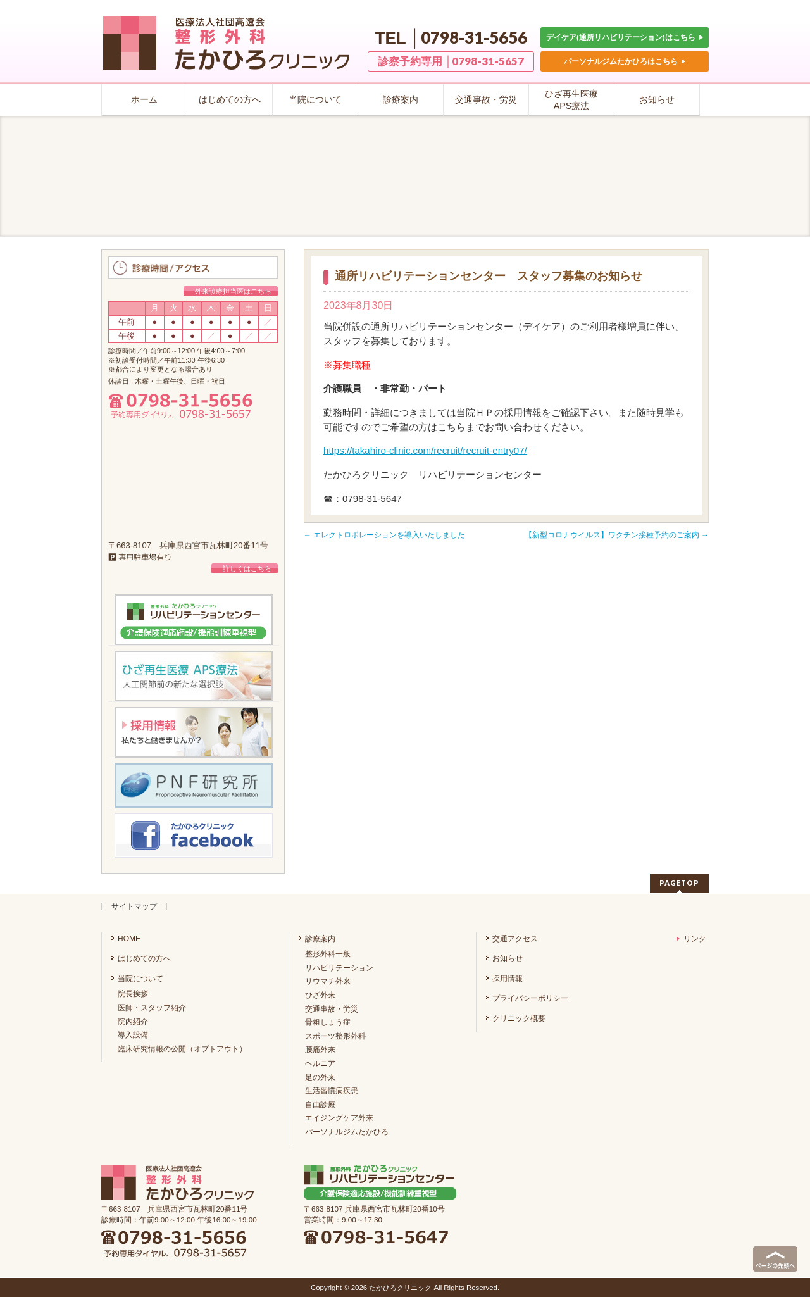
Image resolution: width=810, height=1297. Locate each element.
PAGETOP (679, 883)
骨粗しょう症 (328, 1022)
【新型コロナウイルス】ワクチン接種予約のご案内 (617, 534)
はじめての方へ (144, 958)
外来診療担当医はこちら (233, 291)
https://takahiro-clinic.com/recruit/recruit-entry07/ (425, 450)
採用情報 (507, 978)
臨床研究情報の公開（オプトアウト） (182, 1048)
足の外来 (320, 1077)
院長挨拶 (133, 993)
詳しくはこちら (247, 568)
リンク (691, 938)
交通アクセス (515, 938)
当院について (140, 978)
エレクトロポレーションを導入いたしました (384, 534)
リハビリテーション (339, 967)
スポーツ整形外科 (335, 1036)
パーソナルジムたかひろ (347, 1131)
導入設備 (133, 1035)
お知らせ (507, 958)
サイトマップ (134, 906)
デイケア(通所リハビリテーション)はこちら (624, 37)
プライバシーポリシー (530, 998)
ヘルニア (320, 1063)
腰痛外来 (320, 1049)
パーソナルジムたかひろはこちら (624, 61)
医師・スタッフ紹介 (152, 1007)
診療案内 (320, 938)
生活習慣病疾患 (331, 1090)
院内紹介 (133, 1021)
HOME (129, 938)
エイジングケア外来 (339, 1117)
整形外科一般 (328, 953)
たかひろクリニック (400, 1287)
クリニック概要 (518, 1018)
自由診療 (320, 1104)
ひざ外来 (320, 995)
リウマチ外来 (328, 981)
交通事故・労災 (331, 1009)
